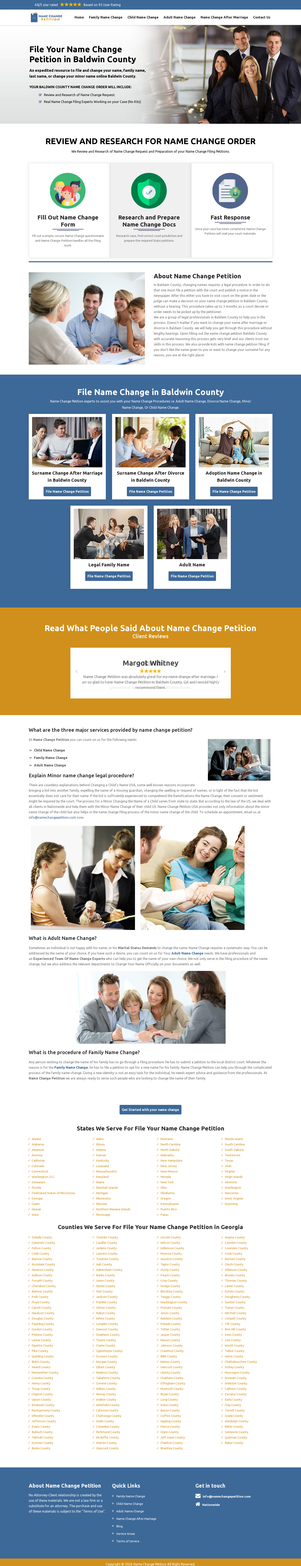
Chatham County (173, 1375)
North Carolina (171, 1141)
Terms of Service (128, 1538)
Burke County (42, 1445)
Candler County (107, 1239)
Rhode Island (235, 1135)
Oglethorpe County (110, 1347)
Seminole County (237, 1429)
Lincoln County (171, 1234)
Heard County (42, 1364)
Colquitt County (237, 1315)
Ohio (164, 1184)
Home (79, 17)
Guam (36, 1200)
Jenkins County (107, 1245)
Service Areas (126, 1530)
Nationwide (211, 1501)
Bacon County (171, 1407)
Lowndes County (237, 1245)
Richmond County (109, 1429)
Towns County (107, 1337)
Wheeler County (43, 1412)
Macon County (171, 1337)
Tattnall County (43, 1434)
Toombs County (108, 1234)
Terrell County (235, 1407)
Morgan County (108, 1358)
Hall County (105, 1261)
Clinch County (235, 1261)
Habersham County (110, 1266)
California (39, 1157)
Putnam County (172, 1304)
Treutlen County (108, 1256)
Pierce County (170, 1423)
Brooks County (236, 1272)
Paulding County (44, 1320)
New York (167, 1179)
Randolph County (238, 1418)
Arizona (38, 1152)
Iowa (35, 1211)
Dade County (106, 1418)
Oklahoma (168, 1189)
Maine (100, 1179)
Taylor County (171, 1261)
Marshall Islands (108, 1184)
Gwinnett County (44, 1239)
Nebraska (167, 1152)
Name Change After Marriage (224, 17)
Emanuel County (44, 1402)
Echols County (235, 1288)
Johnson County (172, 1342)
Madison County (108, 1369)
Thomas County (237, 1277)
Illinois (101, 1141)
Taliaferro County (109, 1375)
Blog (119, 1523)
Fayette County (43, 1342)
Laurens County (108, 1250)
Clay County (234, 1402)
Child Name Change (143, 17)
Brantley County (172, 1445)
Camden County (237, 1239)
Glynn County (170, 1429)
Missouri (102, 1200)
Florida (37, 1184)
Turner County (235, 1304)
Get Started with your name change (150, 1106)
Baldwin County (172, 1315)
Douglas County (44, 1315)
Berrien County (236, 1256)
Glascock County (108, 1445)
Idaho (100, 1135)
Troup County (42, 1385)
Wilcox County (171, 1239)
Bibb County (169, 1353)
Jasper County (171, 1331)
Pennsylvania (170, 1200)
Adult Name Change (180, 17)
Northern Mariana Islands (115, 1206)
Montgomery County (47, 1407)
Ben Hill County (236, 1326)
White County (106, 1315)
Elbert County (106, 1364)
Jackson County (108, 1293)
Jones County (170, 1310)
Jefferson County (45, 1418)
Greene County (107, 1380)
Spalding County (44, 1353)
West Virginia (235, 1195)
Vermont (231, 1179)
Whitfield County (108, 1402)
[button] (81, 668)
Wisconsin (232, 1189)
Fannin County (106, 1283)
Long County (170, 1396)
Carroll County (43, 1304)
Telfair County (171, 1326)
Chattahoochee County (242, 1358)
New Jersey (168, 1162)
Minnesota (104, 1195)
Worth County (235, 1342)
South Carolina (236, 1141)
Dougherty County (238, 1293)
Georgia (38, 1195)
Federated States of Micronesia (55, 1189)
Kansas (101, 1152)
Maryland (103, 1173)
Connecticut (41, 1168)
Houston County (172, 1256)
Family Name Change (105, 17)
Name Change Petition (149, 1561)
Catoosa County (108, 1407)
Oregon (166, 1195)
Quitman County (237, 1434)
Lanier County (235, 1283)
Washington (234, 1184)
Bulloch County (43, 1429)
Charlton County (172, 1439)
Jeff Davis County (173, 1434)
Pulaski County (171, 1320)
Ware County (170, 1402)
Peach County (170, 1272)
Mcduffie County (108, 1434)
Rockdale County (44, 1261)
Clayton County (43, 1391)
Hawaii (37, 1206)
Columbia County (109, 1423)
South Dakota (235, 1146)
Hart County (105, 1288)
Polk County (41, 1293)
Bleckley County (172, 1288)
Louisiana (103, 1162)
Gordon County (43, 1326)
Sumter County (236, 1299)
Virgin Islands (235, 1173)
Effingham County (174, 1380)
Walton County (43, 1272)
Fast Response (230, 217)
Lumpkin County (108, 1320)
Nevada (166, 1173)
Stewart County (236, 1375)
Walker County (107, 1396)
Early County (234, 1396)
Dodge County (171, 1283)
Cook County (234, 1250)
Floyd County (42, 1299)
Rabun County (106, 1310)
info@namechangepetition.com (52, 814)
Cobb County (41, 1250)
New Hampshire (172, 1157)
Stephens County (108, 1331)
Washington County (175, 1299)
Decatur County (236, 1391)
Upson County (42, 1396)
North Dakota (170, 1146)
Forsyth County (43, 1277)
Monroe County (172, 1250)
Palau (164, 1211)
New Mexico (169, 1168)
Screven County (43, 1439)
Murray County (107, 1391)
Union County (106, 1277)
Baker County (235, 1439)
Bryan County (170, 1391)
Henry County (42, 1380)
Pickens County (43, 1331)
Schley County (235, 1364)
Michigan (103, 1189)
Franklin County (108, 1299)
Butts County (41, 1358)
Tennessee (233, 1152)
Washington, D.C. (44, 1173)
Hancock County (172, 1364)
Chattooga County (110, 1412)
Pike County (40, 1347)
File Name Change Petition (67, 488)
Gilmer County (106, 1304)
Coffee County (171, 1412)
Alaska (37, 1135)
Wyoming (232, 1200)
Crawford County (173, 1347)
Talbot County (235, 1347)
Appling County (172, 1418)
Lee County (233, 1337)
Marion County (171, 1358)
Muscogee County (238, 1369)
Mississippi (104, 1211)
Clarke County (106, 1342)
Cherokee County (44, 1283)
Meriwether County (46, 1369)
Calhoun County (237, 1385)
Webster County (237, 1380)
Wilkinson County (173, 1245)
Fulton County (42, 1245)
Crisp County (170, 1277)
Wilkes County (106, 1385)
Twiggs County (171, 1293)
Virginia (230, 1168)
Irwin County (234, 1331)
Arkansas (39, 1146)
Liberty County (171, 1369)
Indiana (101, 1146)
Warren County (107, 1439)
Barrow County (43, 1256)
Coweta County (43, 1375)
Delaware (39, 1179)
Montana (167, 1135)
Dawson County (108, 1326)
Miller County (235, 1423)
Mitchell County (236, 1310)
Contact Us (261, 17)
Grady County (235, 1412)
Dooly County (170, 1266)
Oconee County (107, 1353)
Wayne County (236, 1234)
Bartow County (43, 1288)
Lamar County (42, 1337)
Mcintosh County (173, 1385)
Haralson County (44, 1310)
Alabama (38, 1141)
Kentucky (103, 1157)
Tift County (233, 1320)
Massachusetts (107, 1168)
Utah (228, 1162)
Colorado (39, 1162)
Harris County (235, 1353)
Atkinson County (237, 1266)
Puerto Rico (169, 1206)
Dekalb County (43, 1234)
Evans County (42, 1423)
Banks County (106, 1272)
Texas (229, 1157)
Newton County (43, 1266)
